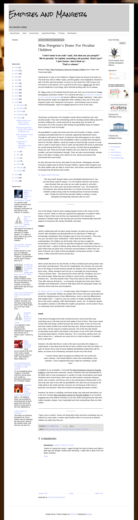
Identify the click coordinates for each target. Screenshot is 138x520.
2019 (17, 90)
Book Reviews (72, 33)
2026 (17, 67)
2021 (17, 83)
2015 (17, 102)
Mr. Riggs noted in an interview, (50, 291)
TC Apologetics (116, 155)
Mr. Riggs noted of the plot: (48, 175)
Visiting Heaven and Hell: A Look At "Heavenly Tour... (23, 122)
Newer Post (43, 493)
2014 (17, 175)
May (18, 158)
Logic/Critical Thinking (48, 33)
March (19, 164)
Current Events (34, 33)
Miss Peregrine (65, 429)
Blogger (89, 514)
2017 (17, 96)
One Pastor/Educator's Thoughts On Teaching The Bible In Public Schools (22, 366)
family (46, 429)
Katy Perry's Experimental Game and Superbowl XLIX (23, 295)
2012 (17, 181)
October (20, 111)
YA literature (85, 429)
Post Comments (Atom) (56, 497)
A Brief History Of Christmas (20, 412)
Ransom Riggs (75, 429)
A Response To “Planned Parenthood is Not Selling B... (23, 144)
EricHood (73, 514)
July (18, 151)
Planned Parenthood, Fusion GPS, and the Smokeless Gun (24, 129)
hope (57, 429)
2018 (17, 93)
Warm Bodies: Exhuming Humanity (27, 344)
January (20, 171)
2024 (17, 74)
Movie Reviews (15, 33)
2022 (17, 80)
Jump (112, 150)
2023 (17, 77)
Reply (46, 456)
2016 (17, 99)
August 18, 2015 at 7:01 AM (64, 445)
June (19, 155)
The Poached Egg (117, 158)
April (18, 161)
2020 (17, 86)
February (20, 167)
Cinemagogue (116, 147)
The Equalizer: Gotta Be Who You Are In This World (23, 247)
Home (24, 33)
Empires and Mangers (48, 14)
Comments (115, 78)
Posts (113, 74)
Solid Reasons (116, 152)
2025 (17, 70)
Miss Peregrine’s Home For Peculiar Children (24, 136)
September (21, 115)
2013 (17, 178)
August (19, 118)
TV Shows (61, 33)
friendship (52, 429)
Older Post (99, 493)
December (20, 105)
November (20, 108)
